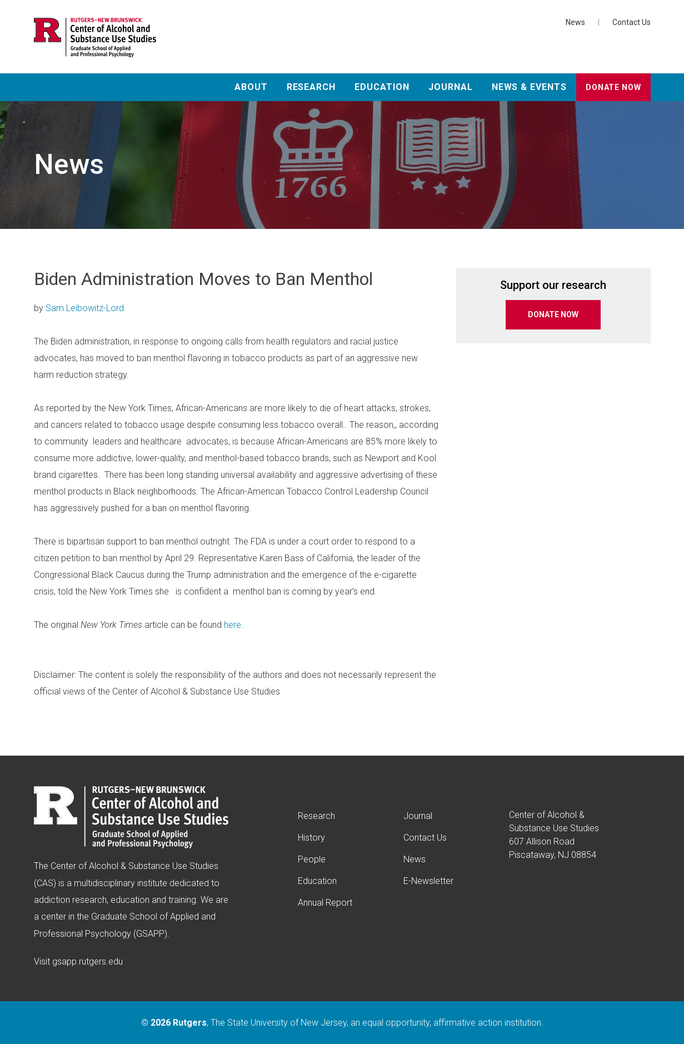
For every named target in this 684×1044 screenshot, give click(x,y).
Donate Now (613, 87)
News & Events (529, 87)
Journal (450, 87)
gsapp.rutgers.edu (87, 961)
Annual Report (325, 902)
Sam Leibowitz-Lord (85, 308)
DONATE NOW (553, 314)
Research (311, 87)
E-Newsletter (428, 881)
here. (233, 625)
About (251, 87)
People (312, 859)
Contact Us (631, 22)
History (311, 837)
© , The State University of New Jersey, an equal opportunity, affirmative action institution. (342, 1022)
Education (382, 87)
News (575, 22)
